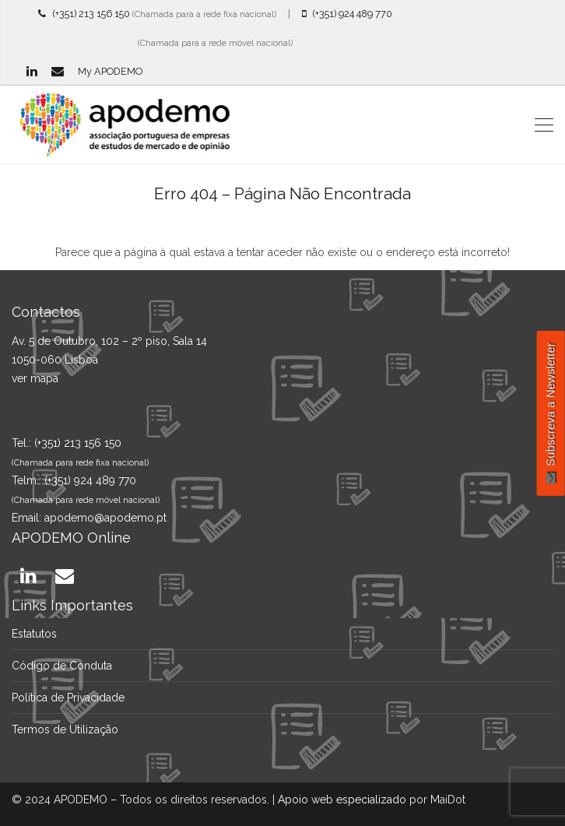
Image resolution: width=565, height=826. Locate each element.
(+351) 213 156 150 (84, 13)
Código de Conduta (62, 665)
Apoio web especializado (342, 799)
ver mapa (35, 378)
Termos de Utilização (65, 729)
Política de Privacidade (68, 697)
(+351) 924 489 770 (347, 13)
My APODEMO (110, 71)
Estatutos (34, 633)
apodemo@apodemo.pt (105, 517)
